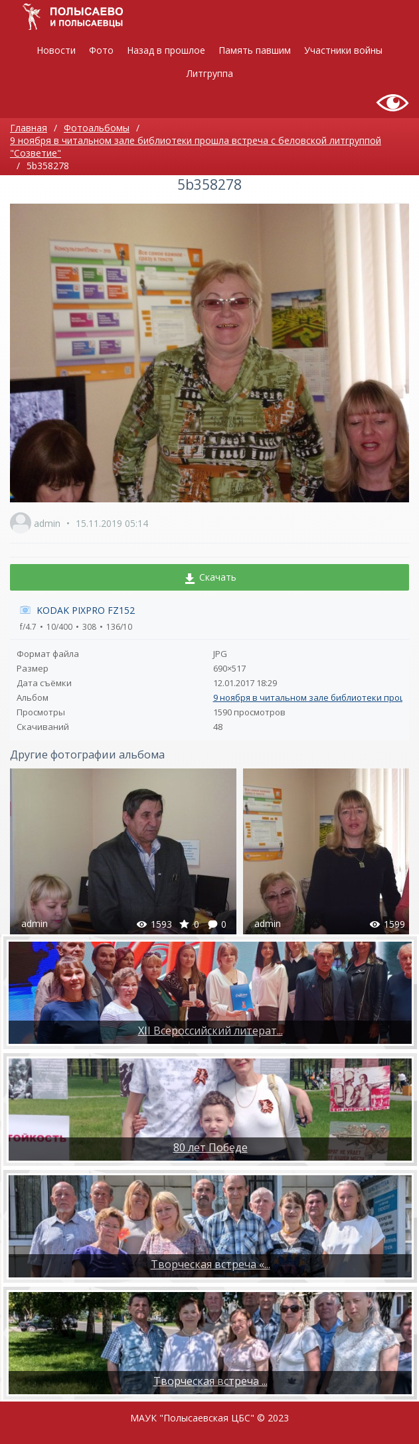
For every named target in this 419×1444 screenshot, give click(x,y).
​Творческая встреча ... (210, 1381)
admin (47, 523)
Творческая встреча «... (210, 1264)
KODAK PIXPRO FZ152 (86, 610)
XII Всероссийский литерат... (210, 1030)
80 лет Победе (210, 1147)
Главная (28, 127)
